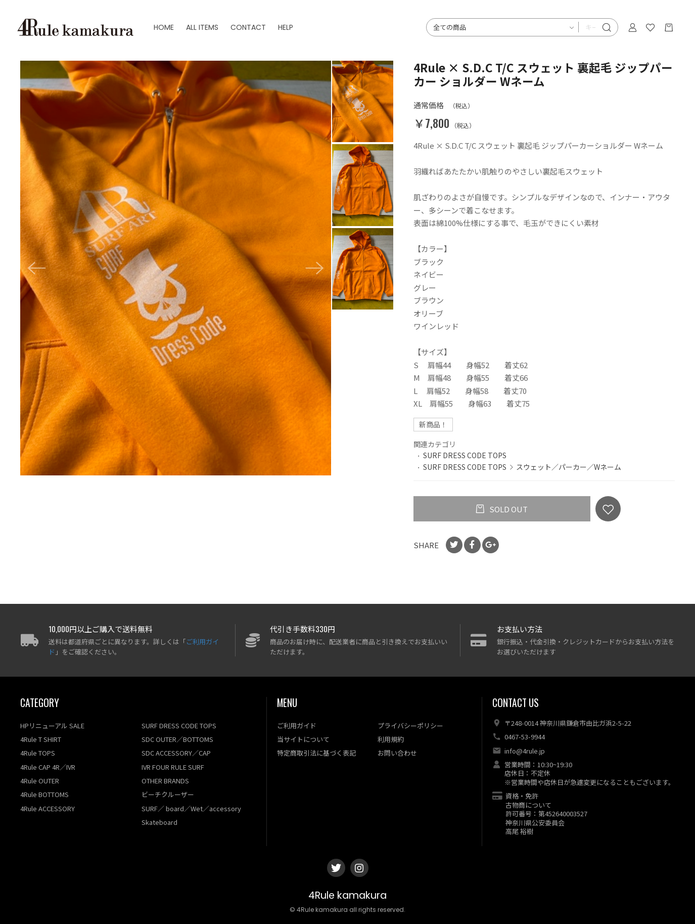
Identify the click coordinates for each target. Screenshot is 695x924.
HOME (167, 30)
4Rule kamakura (347, 895)
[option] (175, 268)
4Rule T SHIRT (40, 739)
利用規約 (391, 739)
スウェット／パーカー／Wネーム (568, 467)
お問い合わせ (397, 753)
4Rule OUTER (39, 780)
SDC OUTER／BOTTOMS (177, 739)
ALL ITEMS (205, 30)
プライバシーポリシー (410, 725)
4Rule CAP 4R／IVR (47, 767)
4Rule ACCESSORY (47, 808)
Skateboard (159, 822)
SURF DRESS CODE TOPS (464, 455)
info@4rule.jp (524, 751)
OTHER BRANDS (165, 780)
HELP (288, 30)
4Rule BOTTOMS (44, 794)
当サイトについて (303, 739)
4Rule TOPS (37, 753)
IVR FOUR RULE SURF (173, 767)
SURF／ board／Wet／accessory (191, 808)
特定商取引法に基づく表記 (316, 753)
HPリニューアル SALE (52, 725)
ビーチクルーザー (168, 794)
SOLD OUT (508, 509)
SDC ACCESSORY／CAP (176, 753)
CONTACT (251, 30)
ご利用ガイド (296, 725)
